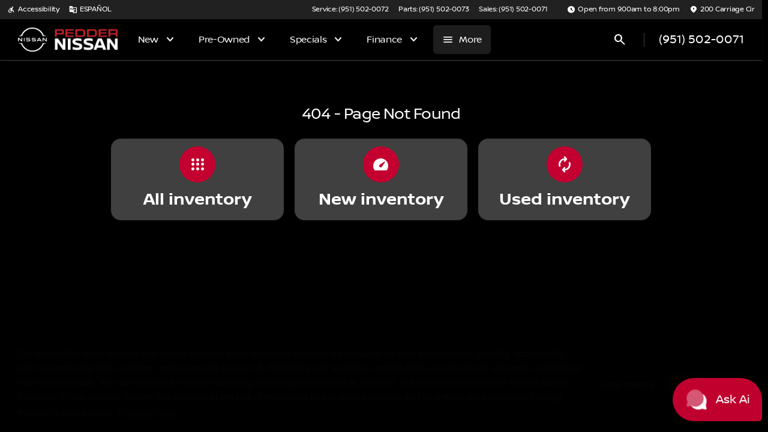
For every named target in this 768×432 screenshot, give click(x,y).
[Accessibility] (33, 9)
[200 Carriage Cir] (722, 9)
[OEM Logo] (32, 40)
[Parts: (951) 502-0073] (434, 9)
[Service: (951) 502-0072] (350, 9)
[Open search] (619, 39)
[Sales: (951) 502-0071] (513, 9)
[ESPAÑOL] (90, 9)
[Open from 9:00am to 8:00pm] (623, 9)
